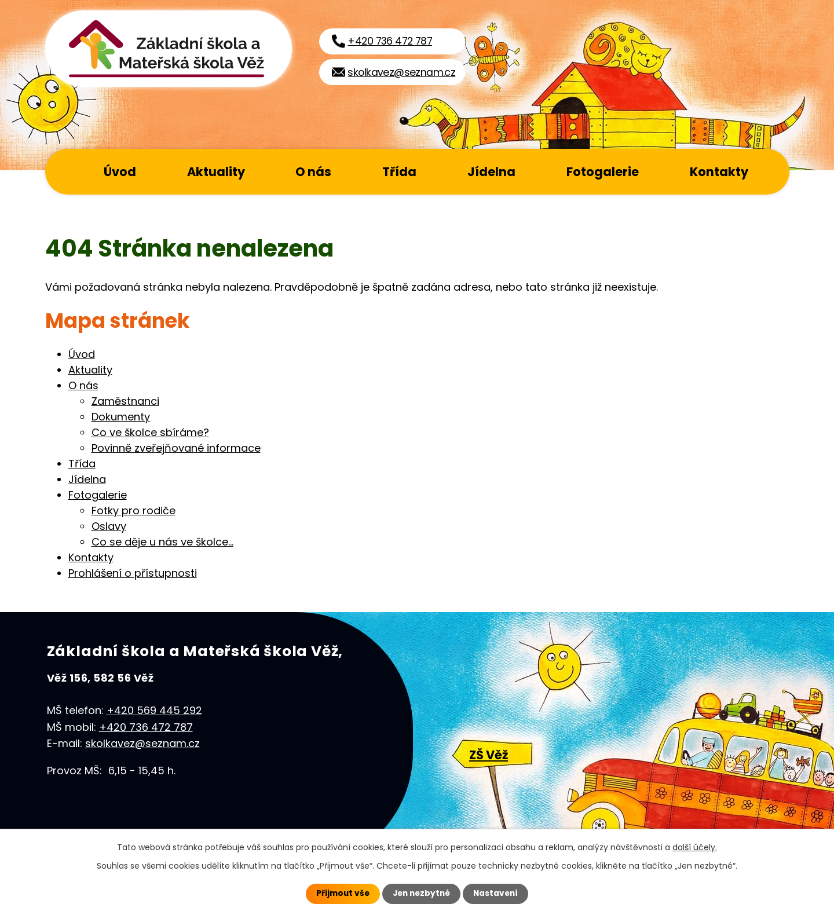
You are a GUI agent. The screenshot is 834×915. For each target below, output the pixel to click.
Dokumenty (121, 416)
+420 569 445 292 (154, 710)
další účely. (694, 847)
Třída (399, 171)
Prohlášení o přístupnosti (132, 573)
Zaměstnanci (125, 401)
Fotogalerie (602, 171)
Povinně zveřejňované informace (176, 448)
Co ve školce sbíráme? (150, 432)
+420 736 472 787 (146, 727)
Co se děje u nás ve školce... (162, 542)
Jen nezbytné (421, 893)
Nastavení (498, 893)
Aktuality (216, 171)
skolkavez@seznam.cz (142, 743)
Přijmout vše (340, 893)
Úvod (120, 171)
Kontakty (719, 171)
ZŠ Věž (488, 754)
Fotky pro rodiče (133, 510)
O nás (313, 171)
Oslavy (109, 526)
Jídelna (491, 171)
